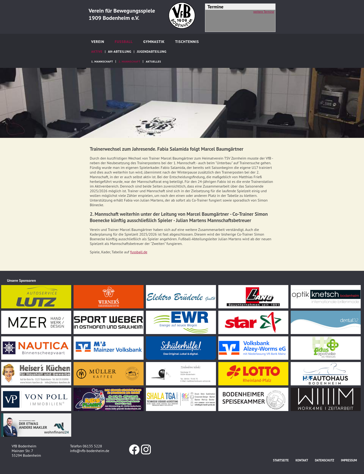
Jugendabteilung (151, 51)
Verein (97, 41)
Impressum (349, 460)
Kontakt (302, 460)
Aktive (96, 51)
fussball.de (138, 252)
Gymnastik (153, 41)
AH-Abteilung (119, 51)
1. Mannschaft (102, 61)
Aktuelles (153, 61)
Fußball (124, 41)
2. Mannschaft (129, 61)
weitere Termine (263, 12)
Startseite (281, 460)
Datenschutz (324, 460)
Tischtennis (187, 41)
